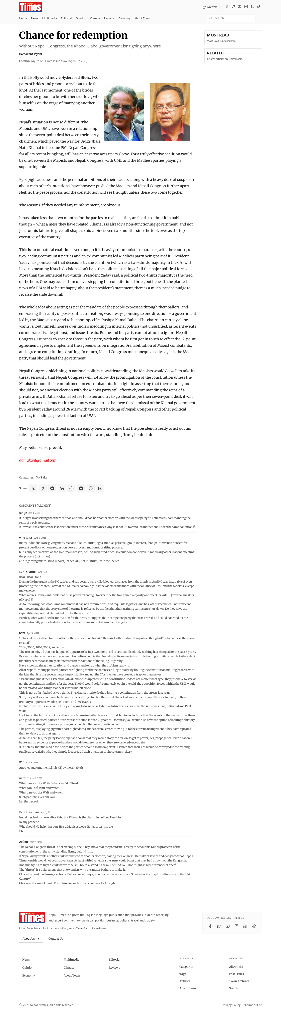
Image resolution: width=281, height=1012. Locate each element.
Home (23, 18)
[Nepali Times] (32, 917)
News (34, 18)
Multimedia (49, 18)
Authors (184, 981)
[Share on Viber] (91, 488)
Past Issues (236, 974)
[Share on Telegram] (81, 488)
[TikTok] (259, 7)
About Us (31, 938)
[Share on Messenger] (52, 488)
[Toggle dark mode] (260, 18)
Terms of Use (253, 1005)
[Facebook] (227, 7)
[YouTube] (240, 7)
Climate (95, 18)
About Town (142, 18)
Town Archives (239, 981)
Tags (182, 974)
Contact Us (55, 938)
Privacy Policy (231, 1005)
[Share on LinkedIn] (62, 488)
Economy (124, 18)
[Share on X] (33, 488)
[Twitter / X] (233, 7)
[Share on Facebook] (43, 488)
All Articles (236, 967)
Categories (186, 967)
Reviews (109, 18)
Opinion (81, 18)
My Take (41, 477)
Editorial (66, 18)
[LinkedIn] (252, 7)
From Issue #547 (66, 61)
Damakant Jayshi (30, 54)
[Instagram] (246, 7)
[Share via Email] (100, 488)
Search (233, 988)
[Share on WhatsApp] (71, 488)
